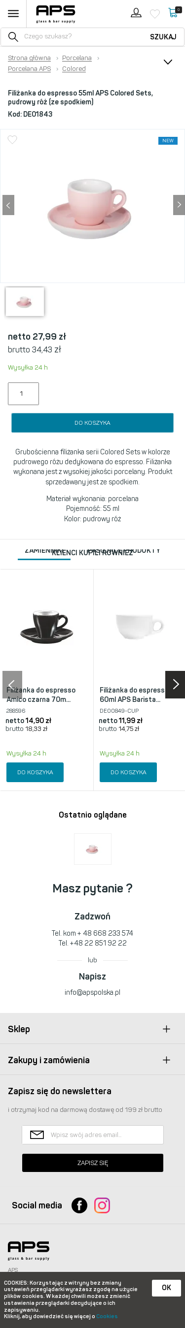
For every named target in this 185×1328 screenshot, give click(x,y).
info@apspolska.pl (92, 992)
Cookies (107, 1316)
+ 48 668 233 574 (105, 933)
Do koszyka (92, 422)
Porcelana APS (29, 68)
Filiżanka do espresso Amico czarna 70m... (40, 695)
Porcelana (77, 58)
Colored (74, 68)
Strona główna (29, 58)
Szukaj (163, 37)
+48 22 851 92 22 (98, 943)
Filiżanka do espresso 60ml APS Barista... (134, 695)
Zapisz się (92, 1163)
